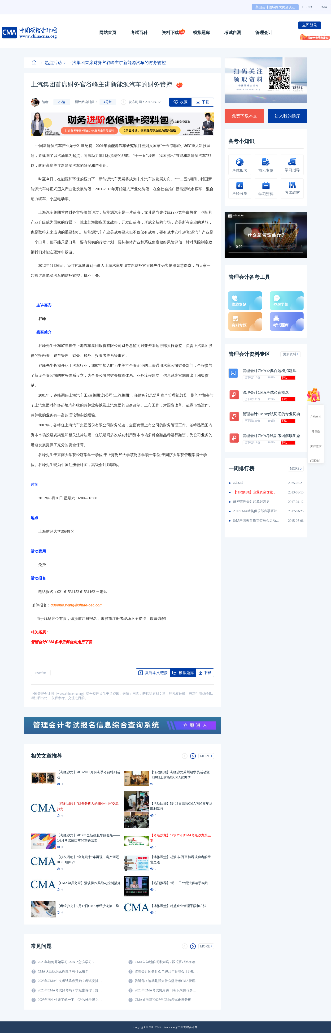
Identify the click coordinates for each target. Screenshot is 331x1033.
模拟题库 (201, 32)
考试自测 (232, 32)
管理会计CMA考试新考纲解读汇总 (271, 436)
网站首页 (107, 32)
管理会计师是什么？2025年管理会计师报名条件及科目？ (167, 971)
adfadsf (238, 482)
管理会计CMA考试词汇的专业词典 (271, 414)
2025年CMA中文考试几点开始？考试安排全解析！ (70, 981)
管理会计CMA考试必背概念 (266, 392)
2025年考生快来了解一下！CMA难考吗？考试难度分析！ (70, 1000)
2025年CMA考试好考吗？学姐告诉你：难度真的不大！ (70, 990)
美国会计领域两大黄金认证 (275, 7)
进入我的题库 (287, 116)
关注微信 (316, 442)
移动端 (316, 427)
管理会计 (263, 32)
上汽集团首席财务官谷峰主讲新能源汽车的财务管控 (115, 62)
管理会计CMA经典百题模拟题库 (269, 371)
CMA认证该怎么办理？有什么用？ (63, 971)
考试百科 (139, 32)
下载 (284, 377)
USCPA (307, 7)
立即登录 (309, 25)
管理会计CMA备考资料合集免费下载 (61, 642)
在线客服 (316, 412)
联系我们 (316, 456)
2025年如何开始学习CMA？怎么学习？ (66, 962)
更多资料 (290, 354)
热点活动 (51, 62)
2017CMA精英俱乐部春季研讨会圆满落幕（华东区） (256, 511)
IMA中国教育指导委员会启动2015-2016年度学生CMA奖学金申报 (256, 520)
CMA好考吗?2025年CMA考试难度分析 (163, 1000)
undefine (41, 673)
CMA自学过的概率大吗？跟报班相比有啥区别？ (167, 962)
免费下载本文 (244, 116)
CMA (323, 7)
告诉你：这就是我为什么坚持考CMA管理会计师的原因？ (167, 981)
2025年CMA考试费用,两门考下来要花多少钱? (167, 990)
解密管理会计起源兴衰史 (251, 501)
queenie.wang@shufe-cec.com (77, 605)
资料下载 (170, 32)
